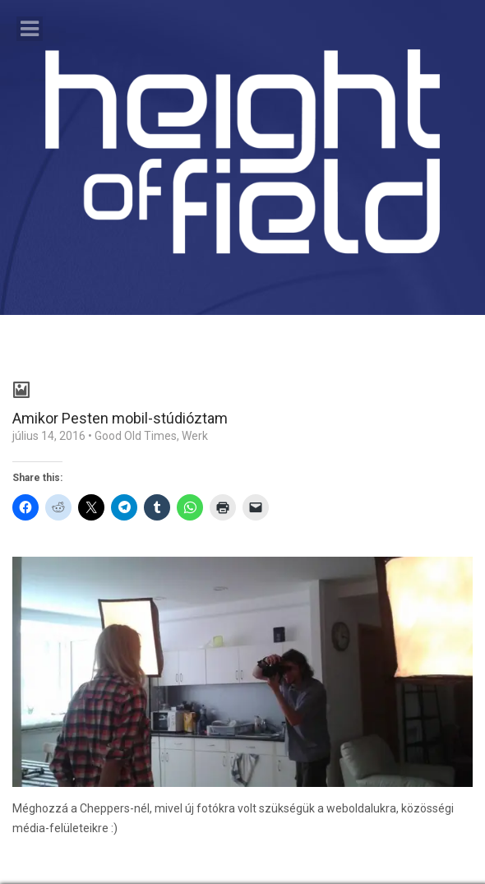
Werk (195, 435)
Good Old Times (136, 435)
